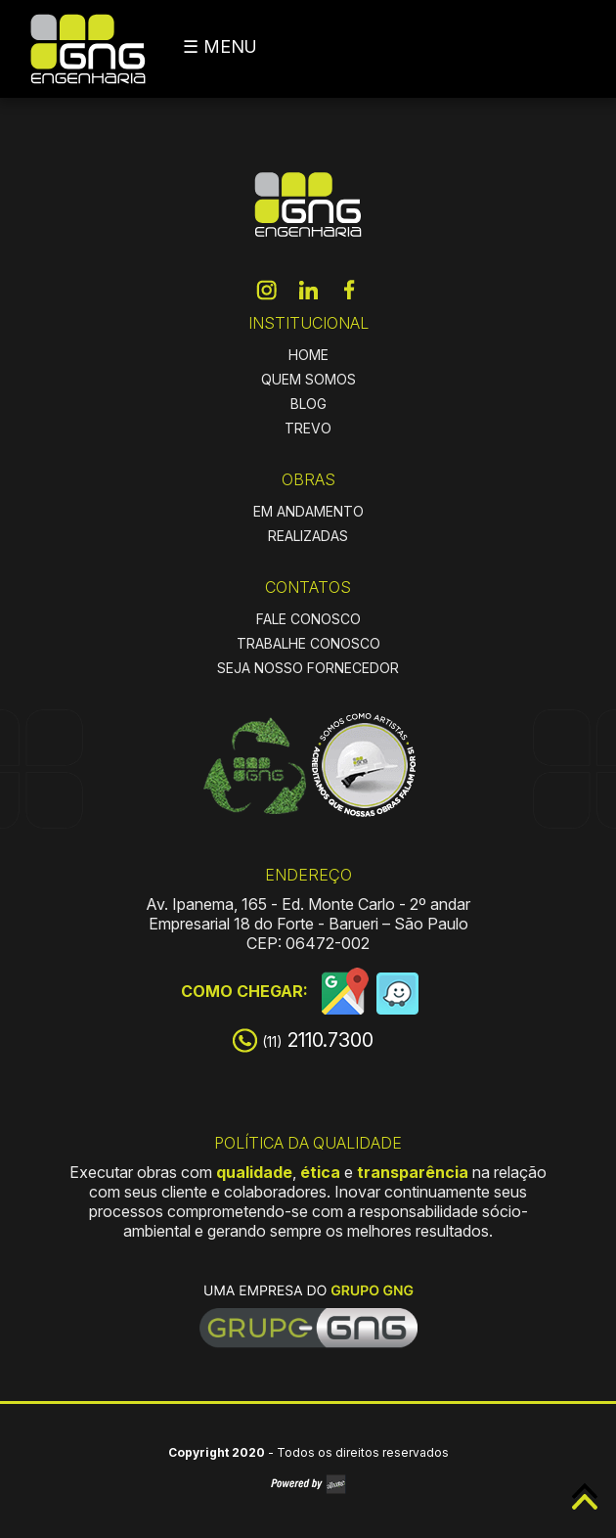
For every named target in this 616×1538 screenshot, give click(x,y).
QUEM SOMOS (308, 379)
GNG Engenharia (88, 49)
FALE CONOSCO (308, 619)
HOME (308, 354)
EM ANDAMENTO (308, 511)
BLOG (308, 403)
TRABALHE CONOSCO (308, 643)
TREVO (308, 428)
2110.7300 (318, 1040)
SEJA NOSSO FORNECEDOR (308, 667)
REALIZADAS (308, 535)
